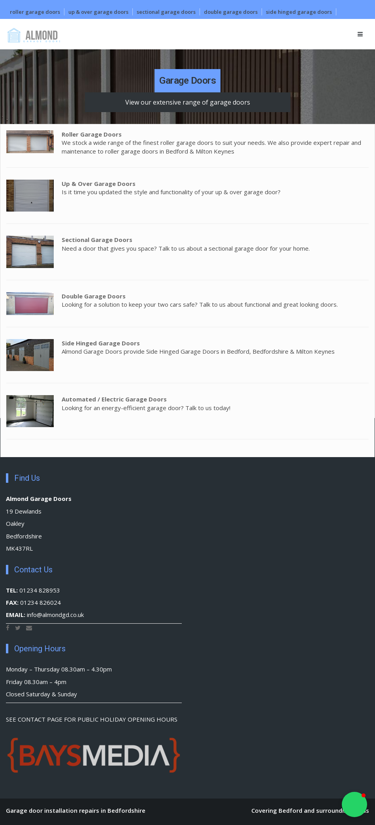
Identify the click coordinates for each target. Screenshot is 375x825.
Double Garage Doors (231, 11)
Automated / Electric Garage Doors (114, 399)
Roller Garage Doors (35, 11)
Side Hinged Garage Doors (299, 11)
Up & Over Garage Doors (98, 11)
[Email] (29, 628)
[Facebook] (7, 628)
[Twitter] (18, 628)
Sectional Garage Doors (166, 11)
